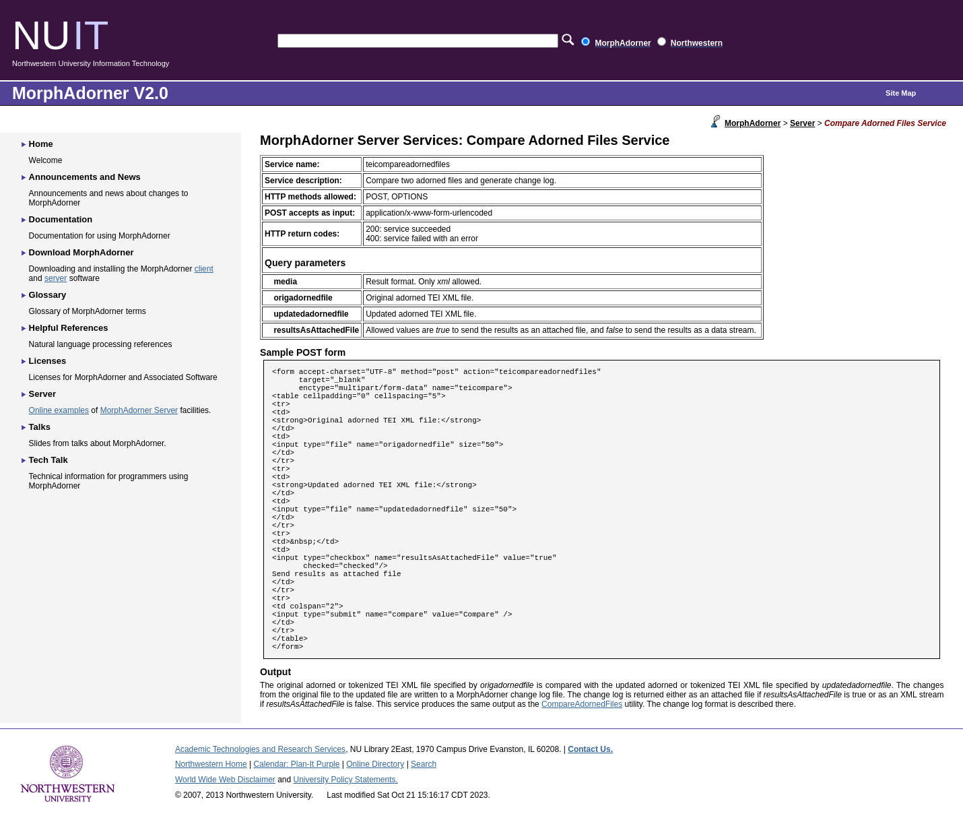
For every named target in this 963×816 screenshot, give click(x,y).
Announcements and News (85, 177)
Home (41, 144)
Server (802, 123)
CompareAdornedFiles (581, 704)
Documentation (61, 219)
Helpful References (68, 328)
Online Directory (375, 764)
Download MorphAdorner (81, 252)
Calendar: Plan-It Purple (296, 764)
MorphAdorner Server (139, 410)
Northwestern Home (211, 764)
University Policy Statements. (346, 779)
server (55, 278)
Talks (40, 427)
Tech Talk (48, 460)
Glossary (48, 295)
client (204, 269)
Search (423, 764)
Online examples (59, 410)
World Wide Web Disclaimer (225, 779)
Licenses (48, 361)
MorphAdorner (753, 123)
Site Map (901, 93)
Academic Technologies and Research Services (260, 749)
